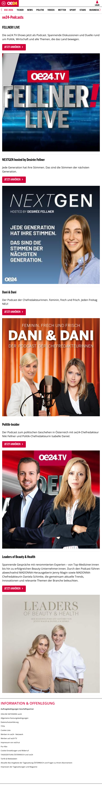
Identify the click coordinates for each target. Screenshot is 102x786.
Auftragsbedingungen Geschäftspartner (17, 709)
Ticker (20, 10)
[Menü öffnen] (3, 3)
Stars (83, 10)
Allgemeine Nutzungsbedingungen (14, 718)
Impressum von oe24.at (10, 742)
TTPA (3, 726)
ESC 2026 (8, 10)
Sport (73, 10)
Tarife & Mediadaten (9, 758)
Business (94, 10)
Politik (40, 10)
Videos (51, 10)
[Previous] (2, 10)
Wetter (62, 10)
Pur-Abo (4, 746)
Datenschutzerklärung (10, 722)
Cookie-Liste (6, 730)
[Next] (99, 10)
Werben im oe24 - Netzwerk (12, 734)
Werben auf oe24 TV (9, 738)
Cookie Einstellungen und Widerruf (15, 750)
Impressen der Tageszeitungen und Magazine (19, 767)
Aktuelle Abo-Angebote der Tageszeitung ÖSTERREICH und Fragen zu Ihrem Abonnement (36, 763)
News (30, 10)
